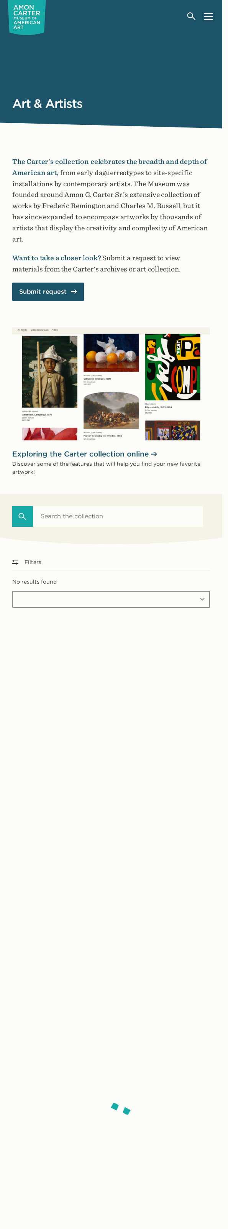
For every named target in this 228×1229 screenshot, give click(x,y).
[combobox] (118, 516)
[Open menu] (208, 16)
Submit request (43, 291)
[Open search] (191, 16)
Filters (26, 562)
